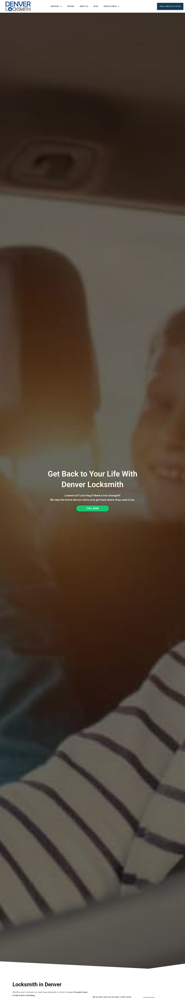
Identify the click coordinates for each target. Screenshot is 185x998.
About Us (84, 6)
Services (56, 6)
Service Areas (112, 6)
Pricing (70, 6)
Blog (96, 6)
